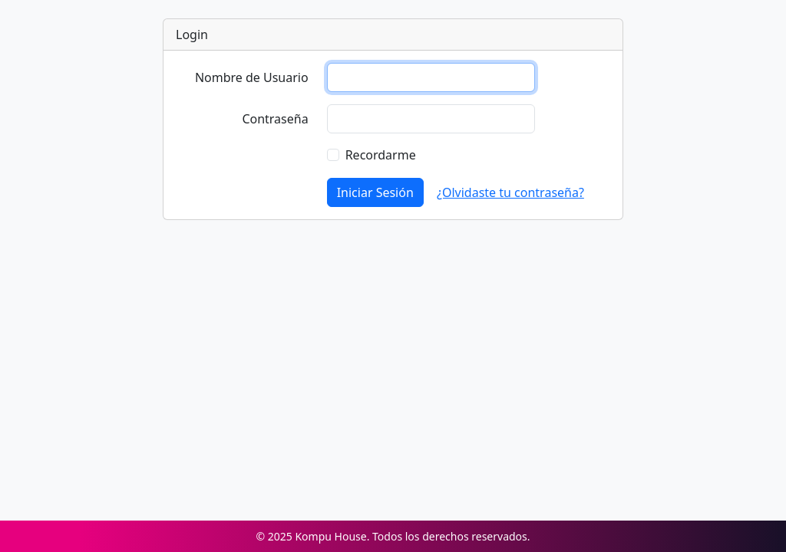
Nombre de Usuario (252, 77)
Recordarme (380, 154)
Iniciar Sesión (375, 192)
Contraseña (275, 118)
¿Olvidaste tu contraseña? (510, 192)
